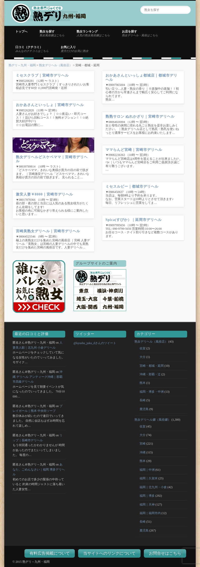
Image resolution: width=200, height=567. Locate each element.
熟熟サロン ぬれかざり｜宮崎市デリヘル (140, 116)
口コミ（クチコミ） (32, 48)
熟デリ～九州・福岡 (22, 65)
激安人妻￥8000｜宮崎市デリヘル (44, 194)
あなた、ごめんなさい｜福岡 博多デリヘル (39, 469)
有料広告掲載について (49, 553)
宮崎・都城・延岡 (152, 366)
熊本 (143, 383)
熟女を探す (52, 33)
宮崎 (143, 443)
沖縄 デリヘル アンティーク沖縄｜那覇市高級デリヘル (37, 376)
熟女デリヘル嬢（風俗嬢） (153, 419)
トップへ (21, 31)
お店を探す (140, 33)
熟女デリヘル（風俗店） (55, 65)
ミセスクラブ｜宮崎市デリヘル (42, 75)
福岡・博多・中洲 (152, 391)
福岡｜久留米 (149, 478)
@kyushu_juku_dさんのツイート (95, 343)
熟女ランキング (93, 33)
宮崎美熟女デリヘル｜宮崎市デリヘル (48, 231)
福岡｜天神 (147, 504)
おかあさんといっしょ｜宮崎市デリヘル (50, 105)
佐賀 (143, 348)
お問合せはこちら (165, 553)
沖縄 (143, 452)
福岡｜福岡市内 (150, 513)
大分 (143, 357)
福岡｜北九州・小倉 (153, 487)
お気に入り (74, 48)
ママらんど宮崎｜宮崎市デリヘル (134, 150)
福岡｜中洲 (147, 470)
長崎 (143, 400)
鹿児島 (144, 409)
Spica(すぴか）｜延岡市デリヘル (134, 220)
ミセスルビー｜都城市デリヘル (132, 186)
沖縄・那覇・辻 (150, 374)
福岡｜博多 (147, 495)
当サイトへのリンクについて (109, 553)
